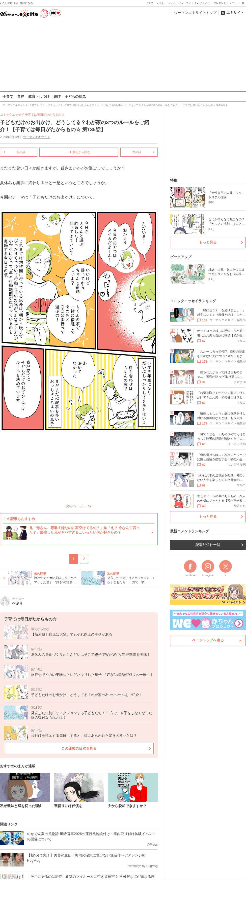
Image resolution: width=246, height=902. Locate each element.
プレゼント (219, 3)
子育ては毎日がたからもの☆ (44, 114)
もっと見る (208, 242)
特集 (173, 180)
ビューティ (184, 3)
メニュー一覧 (236, 3)
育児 (20, 96)
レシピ (171, 3)
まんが (198, 3)
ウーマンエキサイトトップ (195, 13)
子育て (149, 3)
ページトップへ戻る (208, 640)
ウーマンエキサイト (36, 137)
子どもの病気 (75, 96)
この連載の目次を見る (79, 748)
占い (207, 3)
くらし (160, 3)
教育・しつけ (38, 96)
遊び (57, 96)
